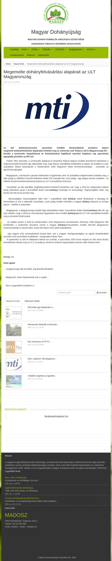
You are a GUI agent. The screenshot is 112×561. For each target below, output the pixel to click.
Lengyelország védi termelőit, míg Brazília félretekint (29, 269)
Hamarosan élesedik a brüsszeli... (43, 324)
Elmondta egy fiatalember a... (41, 307)
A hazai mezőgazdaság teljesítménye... (22, 498)
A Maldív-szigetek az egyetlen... (42, 376)
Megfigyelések (76, 49)
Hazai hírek (19, 64)
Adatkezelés (43, 55)
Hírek (25, 49)
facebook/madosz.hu (56, 416)
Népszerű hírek (13, 301)
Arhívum (91, 49)
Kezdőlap (14, 49)
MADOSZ (60, 49)
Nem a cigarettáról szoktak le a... (20, 285)
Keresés (102, 292)
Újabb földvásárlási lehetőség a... (20, 488)
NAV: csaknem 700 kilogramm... (42, 359)
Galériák (47, 49)
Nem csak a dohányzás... (16, 477)
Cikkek (36, 49)
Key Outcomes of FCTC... (39, 341)
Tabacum (31, 55)
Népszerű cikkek (32, 301)
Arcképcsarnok (17, 55)
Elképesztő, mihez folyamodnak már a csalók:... (27, 277)
